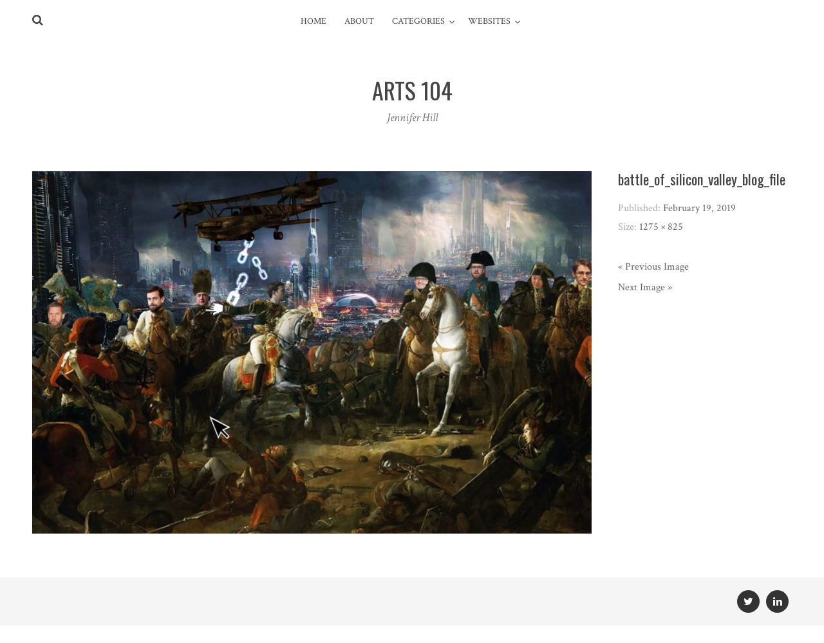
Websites (489, 21)
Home (313, 21)
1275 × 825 (661, 227)
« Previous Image (653, 267)
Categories (418, 21)
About (359, 21)
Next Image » (645, 287)
